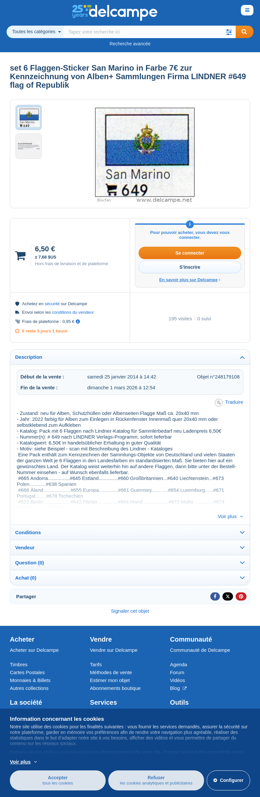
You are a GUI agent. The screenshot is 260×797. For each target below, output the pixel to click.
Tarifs (96, 653)
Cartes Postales (27, 661)
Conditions (28, 521)
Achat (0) (25, 567)
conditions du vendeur (73, 312)
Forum (177, 661)
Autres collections (29, 677)
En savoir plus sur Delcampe (190, 279)
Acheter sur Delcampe (34, 639)
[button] (229, 32)
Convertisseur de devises (197, 702)
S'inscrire (189, 267)
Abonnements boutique (115, 677)
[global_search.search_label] (150, 32)
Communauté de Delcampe (200, 639)
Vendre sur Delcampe (113, 639)
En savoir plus (61, 761)
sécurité (52, 303)
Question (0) (29, 552)
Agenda (178, 653)
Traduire (229, 402)
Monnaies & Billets (30, 669)
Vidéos (177, 669)
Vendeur (25, 536)
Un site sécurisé (107, 702)
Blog (178, 677)
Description (28, 357)
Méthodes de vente (111, 661)
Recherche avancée (130, 43)
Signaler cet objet (130, 600)
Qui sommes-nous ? (32, 702)
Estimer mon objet (110, 669)
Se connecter (189, 253)
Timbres (19, 653)
